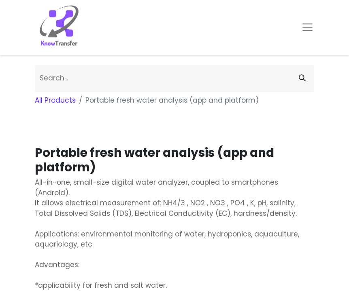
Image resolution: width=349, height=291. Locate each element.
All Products (55, 100)
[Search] (302, 78)
